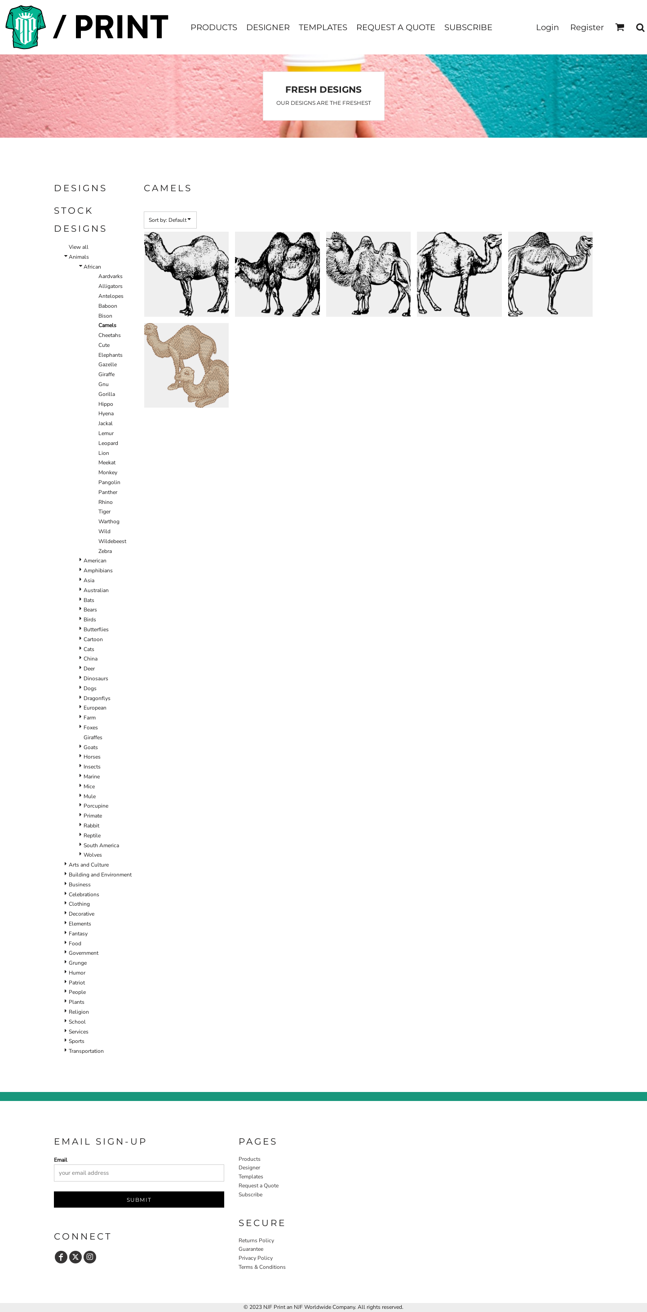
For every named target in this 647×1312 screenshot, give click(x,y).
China (90, 658)
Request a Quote (259, 1185)
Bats (89, 600)
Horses (92, 756)
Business (80, 884)
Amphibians (98, 570)
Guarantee (251, 1249)
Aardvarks (110, 276)
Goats (91, 747)
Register (587, 27)
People (77, 992)
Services (79, 1031)
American (95, 560)
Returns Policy (256, 1240)
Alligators (110, 286)
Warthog (109, 521)
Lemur (106, 433)
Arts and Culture (89, 864)
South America (101, 845)
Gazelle (107, 364)
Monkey (107, 472)
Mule (90, 796)
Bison (105, 315)
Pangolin (109, 482)
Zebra (105, 551)
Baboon (107, 306)
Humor (77, 972)
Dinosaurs (96, 678)
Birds (90, 619)
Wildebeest (112, 541)
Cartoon (93, 639)
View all (79, 247)
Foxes (91, 727)
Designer (249, 1167)
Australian (96, 590)
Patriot (77, 982)
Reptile (92, 835)
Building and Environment (100, 874)
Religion (79, 1011)
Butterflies (96, 629)
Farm (90, 717)
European (95, 707)
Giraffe (106, 374)
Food (75, 943)
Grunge (78, 962)
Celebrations (84, 894)
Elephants (110, 355)
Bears (90, 609)
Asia (89, 580)
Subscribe (250, 1194)
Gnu (103, 384)
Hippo (105, 404)
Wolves (93, 854)
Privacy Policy (256, 1258)
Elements (80, 923)
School (77, 1021)
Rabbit (91, 825)
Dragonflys (97, 698)
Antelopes (111, 296)
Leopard (108, 443)
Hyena (106, 413)
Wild (104, 531)
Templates (251, 1176)
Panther (107, 492)
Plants (76, 1002)
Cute (104, 345)
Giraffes (93, 737)
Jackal (105, 423)
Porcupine (96, 805)
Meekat (106, 462)
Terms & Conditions (262, 1267)
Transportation (86, 1051)
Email (60, 1160)
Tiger (104, 511)
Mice (89, 786)
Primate (93, 815)
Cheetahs (109, 335)
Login (547, 27)
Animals (79, 257)
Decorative (81, 913)
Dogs (90, 688)
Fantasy (78, 933)
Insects (92, 766)
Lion (103, 453)
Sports (76, 1041)
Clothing (79, 904)
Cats (89, 649)
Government (83, 953)
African (92, 266)
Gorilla (106, 394)
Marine (92, 776)
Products (250, 1159)
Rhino (105, 502)
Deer (89, 668)
